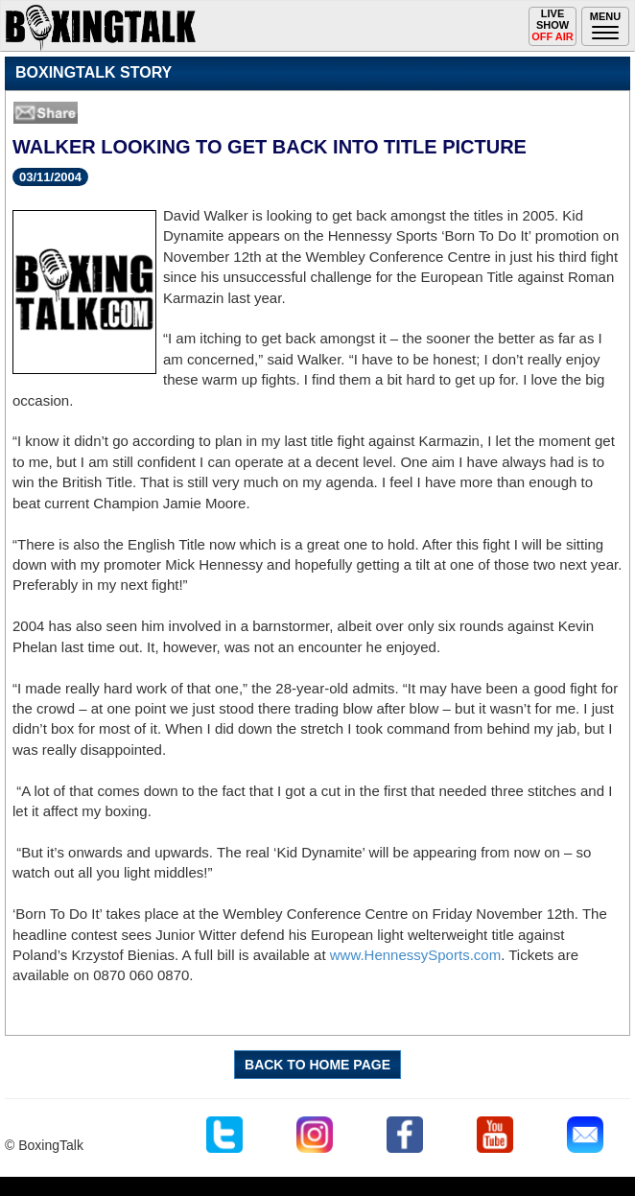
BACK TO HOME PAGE (317, 1064)
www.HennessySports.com (415, 955)
